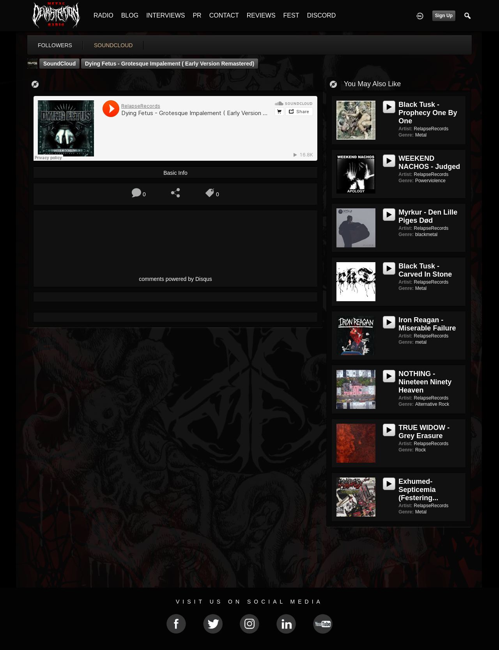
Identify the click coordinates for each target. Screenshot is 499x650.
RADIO (103, 15)
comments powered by (175, 279)
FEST (291, 15)
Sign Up (444, 15)
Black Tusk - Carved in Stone (425, 270)
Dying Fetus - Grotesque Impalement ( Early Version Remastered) (169, 63)
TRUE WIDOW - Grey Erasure (423, 432)
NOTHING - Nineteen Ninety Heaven (424, 382)
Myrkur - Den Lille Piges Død (427, 216)
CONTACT (224, 15)
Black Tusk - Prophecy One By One (427, 113)
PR (197, 15)
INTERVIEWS (165, 15)
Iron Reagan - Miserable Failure (427, 324)
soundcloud (113, 45)
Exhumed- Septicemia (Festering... (418, 490)
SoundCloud (59, 63)
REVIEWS (261, 15)
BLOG (129, 15)
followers (55, 45)
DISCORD (321, 15)
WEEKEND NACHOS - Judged (429, 162)
